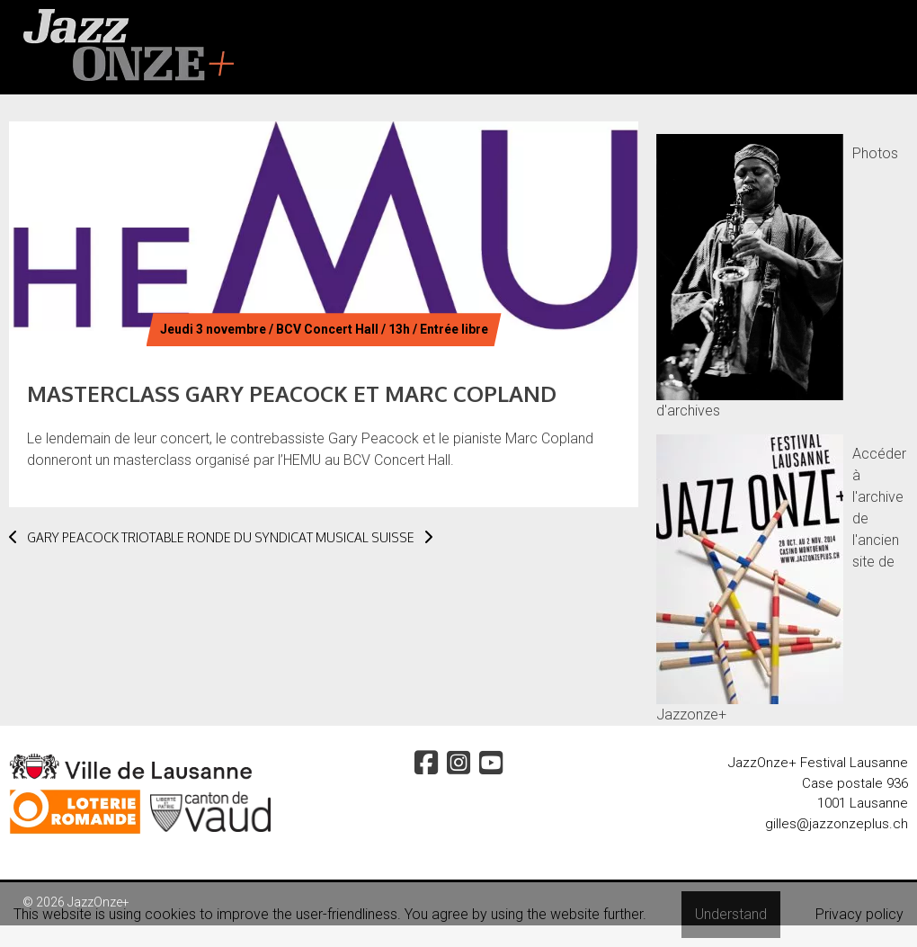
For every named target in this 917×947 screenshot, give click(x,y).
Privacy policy (859, 914)
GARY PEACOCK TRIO (79, 537)
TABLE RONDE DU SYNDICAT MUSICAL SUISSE (290, 537)
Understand (731, 914)
